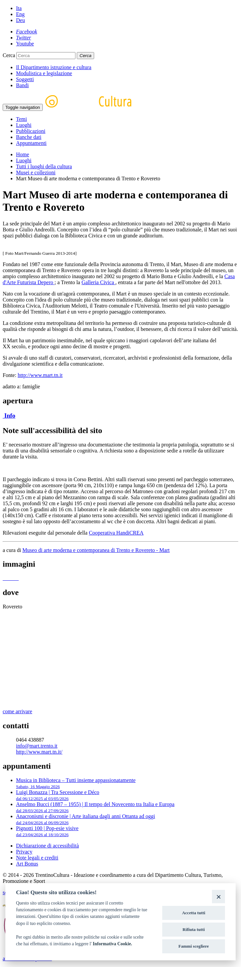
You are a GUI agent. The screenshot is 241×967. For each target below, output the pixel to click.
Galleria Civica (98, 282)
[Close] (218, 896)
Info (9, 415)
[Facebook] (26, 31)
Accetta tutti (193, 912)
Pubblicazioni (30, 131)
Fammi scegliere (194, 946)
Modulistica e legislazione (44, 73)
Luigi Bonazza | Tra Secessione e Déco (57, 795)
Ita (19, 8)
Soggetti (25, 79)
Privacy (24, 851)
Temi (21, 119)
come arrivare (17, 711)
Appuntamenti (31, 143)
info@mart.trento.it (36, 746)
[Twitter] (23, 37)
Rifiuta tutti (194, 929)
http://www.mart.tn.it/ (39, 752)
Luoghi (23, 125)
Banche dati (28, 137)
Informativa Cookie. (112, 943)
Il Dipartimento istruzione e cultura (53, 67)
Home (22, 154)
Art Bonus (27, 863)
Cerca (9, 55)
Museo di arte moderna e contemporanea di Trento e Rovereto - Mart (96, 550)
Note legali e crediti (37, 857)
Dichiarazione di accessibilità (47, 845)
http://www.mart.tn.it (40, 375)
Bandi (22, 85)
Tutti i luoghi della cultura (44, 166)
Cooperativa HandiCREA (116, 533)
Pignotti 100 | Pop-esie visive (47, 831)
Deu (20, 20)
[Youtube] (25, 43)
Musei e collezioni (35, 172)
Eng (20, 14)
